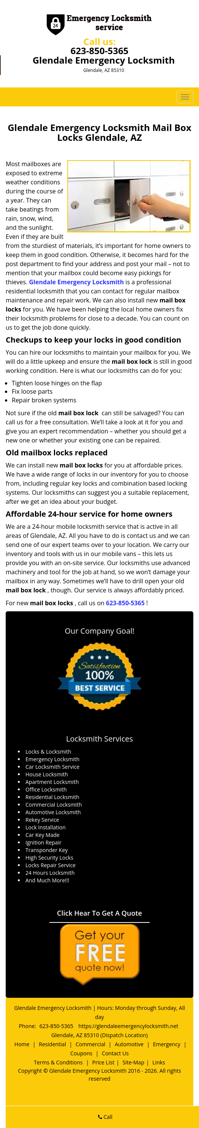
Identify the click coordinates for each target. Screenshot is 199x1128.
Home (22, 1044)
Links (158, 1062)
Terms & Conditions (58, 1062)
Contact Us (115, 1053)
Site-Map (133, 1062)
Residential (52, 1044)
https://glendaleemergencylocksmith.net (128, 1026)
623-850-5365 (100, 50)
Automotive (129, 1044)
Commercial (90, 1044)
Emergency (166, 1044)
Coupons (81, 1053)
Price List (103, 1062)
